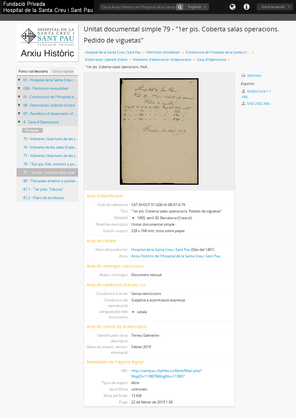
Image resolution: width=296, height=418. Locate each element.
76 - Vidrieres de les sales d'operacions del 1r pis (62, 147)
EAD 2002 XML (256, 103)
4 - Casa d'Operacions (41, 121)
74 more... (32, 130)
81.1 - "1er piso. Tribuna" (43, 189)
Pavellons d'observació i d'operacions (162, 59)
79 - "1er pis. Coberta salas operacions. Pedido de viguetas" (71, 172)
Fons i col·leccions (33, 71)
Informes (251, 75)
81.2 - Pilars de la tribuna (43, 197)
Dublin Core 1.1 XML (256, 94)
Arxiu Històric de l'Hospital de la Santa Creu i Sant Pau (175, 255)
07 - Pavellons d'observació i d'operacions (57, 113)
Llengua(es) (232, 7)
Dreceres (246, 7)
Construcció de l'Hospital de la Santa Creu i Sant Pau (218, 52)
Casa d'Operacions (211, 59)
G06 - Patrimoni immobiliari (46, 88)
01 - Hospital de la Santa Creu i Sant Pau (56, 79)
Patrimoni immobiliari (163, 52)
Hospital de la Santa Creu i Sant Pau (113, 52)
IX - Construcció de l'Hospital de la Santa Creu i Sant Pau (69, 96)
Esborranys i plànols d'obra (106, 59)
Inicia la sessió (273, 6)
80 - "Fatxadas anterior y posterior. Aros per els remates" (70, 180)
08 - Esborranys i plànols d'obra (49, 105)
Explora (194, 6)
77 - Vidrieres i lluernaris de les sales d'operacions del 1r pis (71, 155)
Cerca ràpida (62, 71)
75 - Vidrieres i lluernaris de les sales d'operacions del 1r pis (71, 138)
